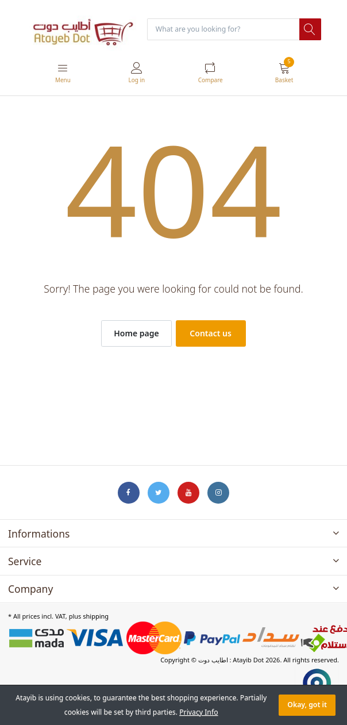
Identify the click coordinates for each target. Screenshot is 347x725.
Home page (136, 333)
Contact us (211, 333)
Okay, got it (307, 704)
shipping (96, 616)
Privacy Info (198, 712)
